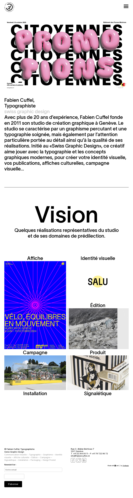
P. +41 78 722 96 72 (99, 453)
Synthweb (126, 465)
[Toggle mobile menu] (126, 6)
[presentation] (14, 476)
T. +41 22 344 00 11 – (80, 453)
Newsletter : (10, 465)
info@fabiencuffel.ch (80, 456)
